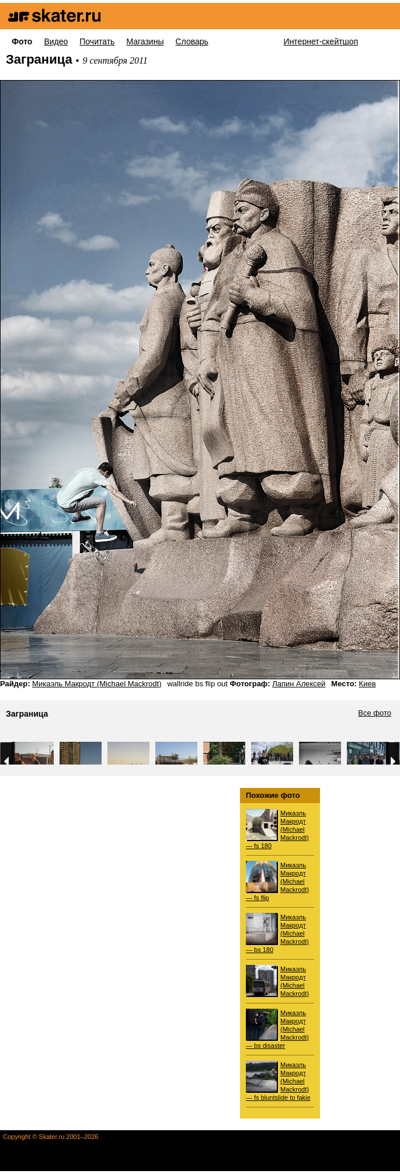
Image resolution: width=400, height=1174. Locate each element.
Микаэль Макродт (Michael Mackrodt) (96, 683)
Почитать (96, 41)
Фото (22, 41)
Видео (56, 41)
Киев (367, 683)
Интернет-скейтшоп (321, 41)
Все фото (374, 713)
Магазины (145, 41)
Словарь (191, 41)
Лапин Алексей (298, 683)
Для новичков (246, 41)
